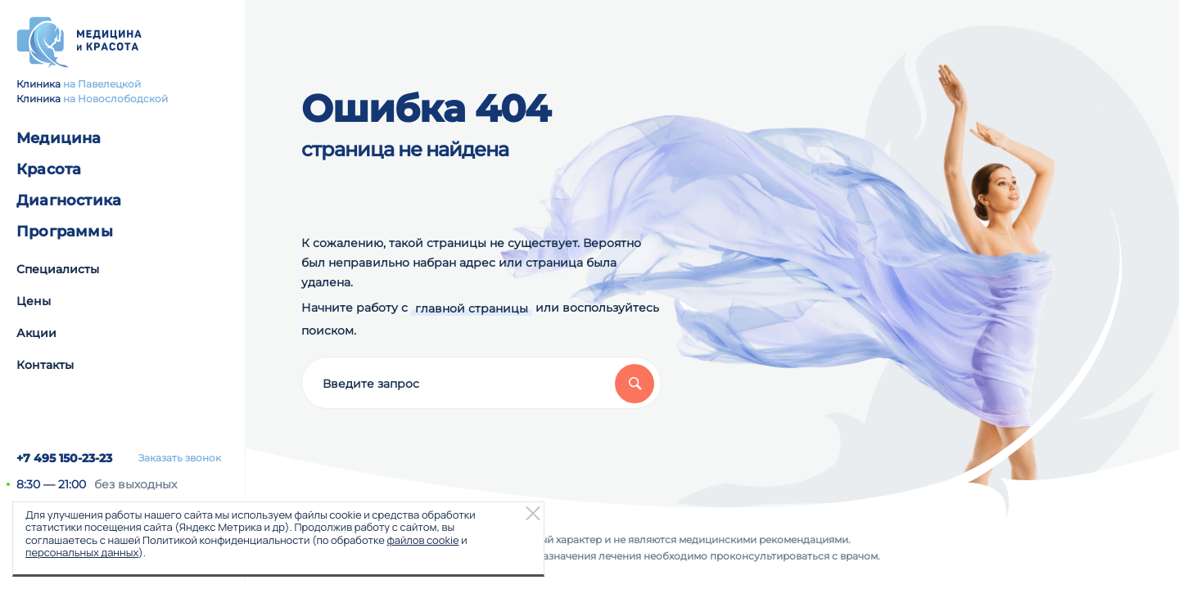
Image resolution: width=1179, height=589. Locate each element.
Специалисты (57, 269)
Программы (64, 231)
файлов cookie (422, 540)
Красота (48, 169)
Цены (33, 301)
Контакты (45, 365)
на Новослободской (115, 98)
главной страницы (471, 308)
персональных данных (81, 552)
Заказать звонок (179, 458)
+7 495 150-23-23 (64, 458)
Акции (36, 333)
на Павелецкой (102, 84)
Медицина (59, 138)
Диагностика (68, 200)
